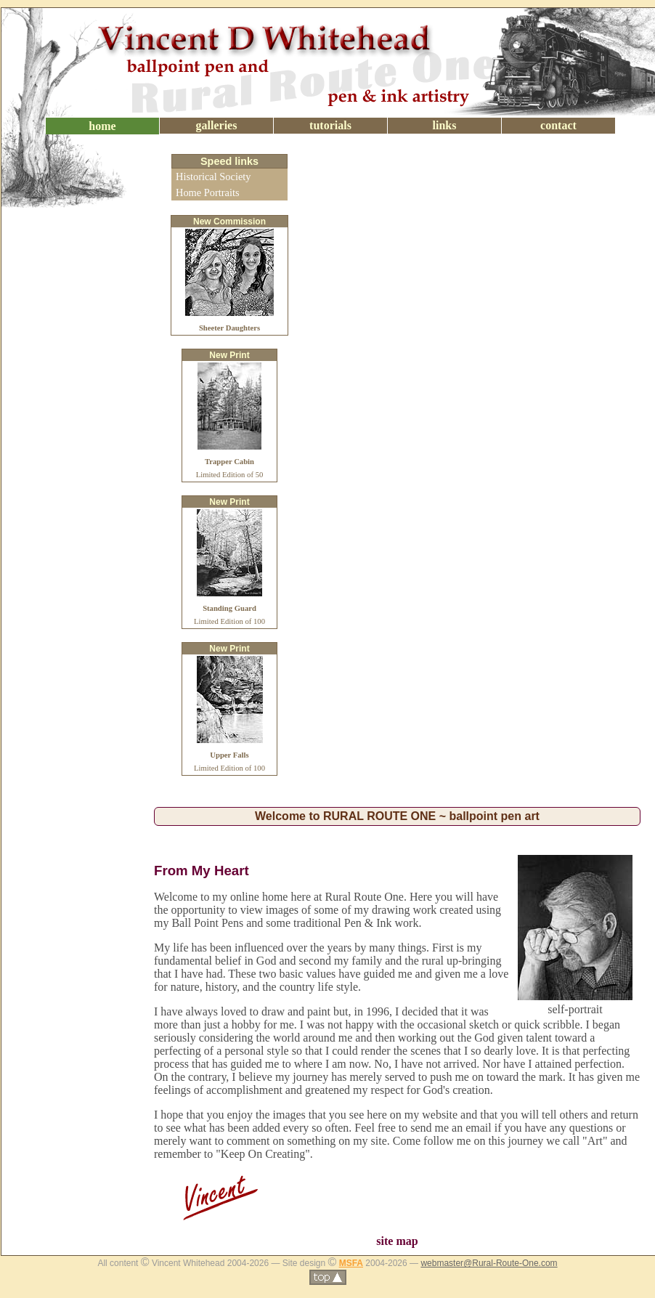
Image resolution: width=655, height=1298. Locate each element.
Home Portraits (208, 192)
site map (397, 1241)
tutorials (330, 125)
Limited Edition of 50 (230, 462)
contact (558, 125)
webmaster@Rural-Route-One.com (488, 1263)
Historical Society (213, 176)
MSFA (351, 1263)
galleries (216, 125)
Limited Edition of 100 (229, 608)
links (445, 125)
